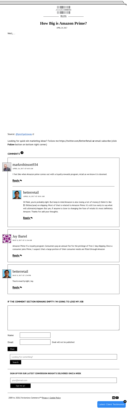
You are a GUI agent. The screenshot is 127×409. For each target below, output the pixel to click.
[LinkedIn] (113, 398)
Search (16, 362)
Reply (17, 180)
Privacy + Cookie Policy (51, 397)
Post (12, 349)
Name (11, 335)
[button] (116, 10)
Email (10, 342)
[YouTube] (117, 398)
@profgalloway (24, 134)
